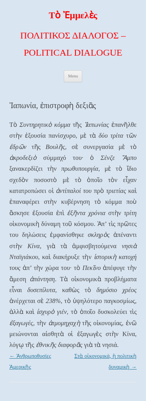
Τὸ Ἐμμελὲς (73, 15)
